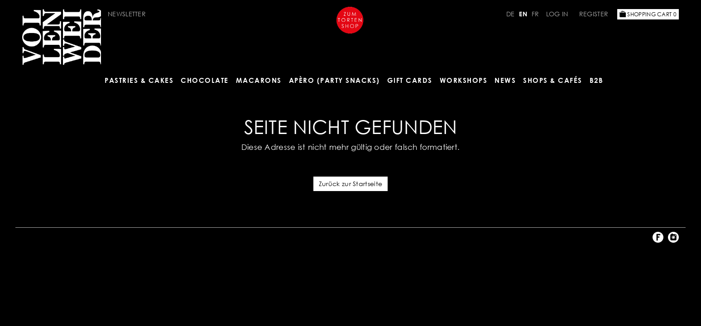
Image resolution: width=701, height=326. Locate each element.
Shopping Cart (648, 14)
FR (535, 14)
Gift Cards (409, 80)
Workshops (464, 80)
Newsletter (127, 14)
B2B (597, 80)
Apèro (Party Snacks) (334, 80)
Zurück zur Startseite (350, 183)
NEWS (505, 80)
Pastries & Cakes (139, 80)
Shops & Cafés (552, 80)
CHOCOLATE (205, 80)
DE (510, 14)
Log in (557, 14)
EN (523, 14)
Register (593, 14)
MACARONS (259, 80)
